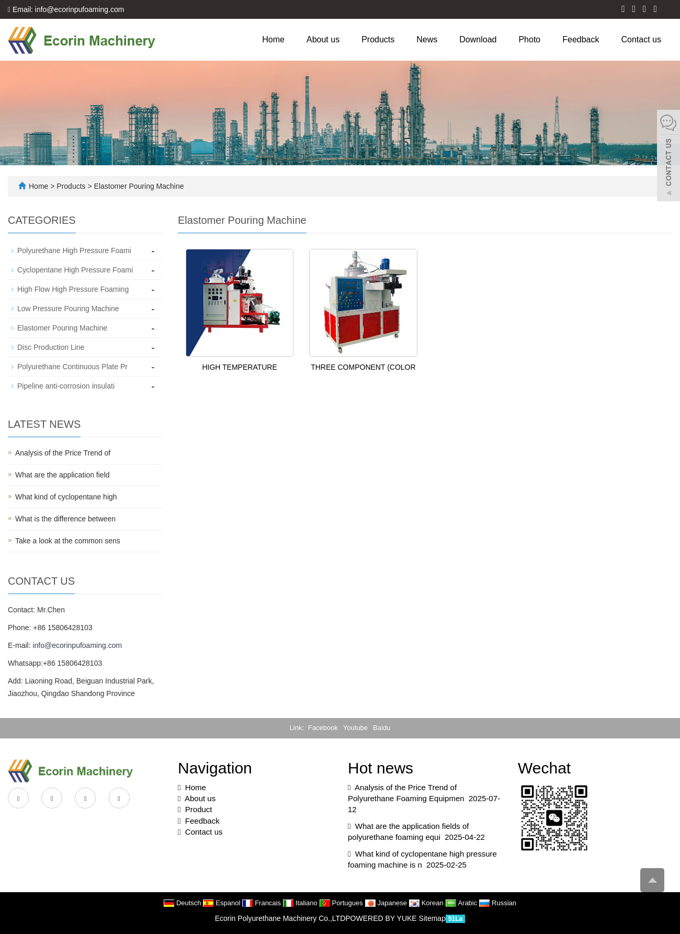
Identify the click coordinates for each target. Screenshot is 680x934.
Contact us (641, 39)
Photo (529, 39)
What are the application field (62, 475)
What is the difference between (65, 519)
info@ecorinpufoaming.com (77, 645)
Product (198, 809)
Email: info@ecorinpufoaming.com (66, 9)
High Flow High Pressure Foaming (73, 289)
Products (377, 39)
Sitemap (432, 918)
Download (477, 39)
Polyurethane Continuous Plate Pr (72, 366)
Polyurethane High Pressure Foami (74, 250)
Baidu (381, 728)
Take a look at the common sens (67, 541)
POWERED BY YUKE (381, 918)
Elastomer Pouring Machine (138, 186)
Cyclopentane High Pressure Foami (75, 270)
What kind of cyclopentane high (66, 497)
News (426, 39)
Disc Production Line (50, 347)
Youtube (355, 728)
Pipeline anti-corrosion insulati (66, 386)
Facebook (323, 728)
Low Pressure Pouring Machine (68, 308)
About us (323, 39)
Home (273, 39)
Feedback (580, 39)
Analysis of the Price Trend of (62, 453)
